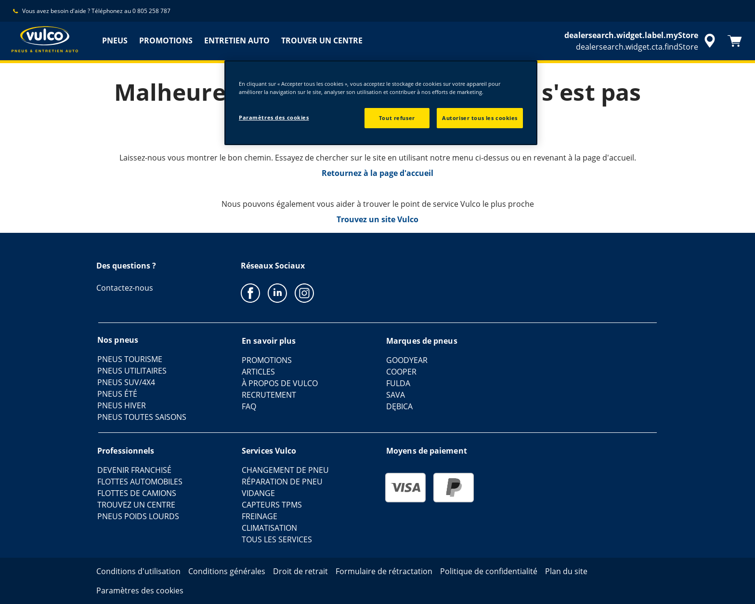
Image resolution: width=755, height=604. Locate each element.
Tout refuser (397, 117)
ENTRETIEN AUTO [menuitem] (237, 40)
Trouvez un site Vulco (377, 219)
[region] (380, 102)
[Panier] (734, 41)
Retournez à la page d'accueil (377, 173)
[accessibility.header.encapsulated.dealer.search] (641, 41)
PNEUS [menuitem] (115, 40)
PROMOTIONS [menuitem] (166, 40)
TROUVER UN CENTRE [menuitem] (322, 40)
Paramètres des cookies (274, 117)
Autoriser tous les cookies (480, 117)
